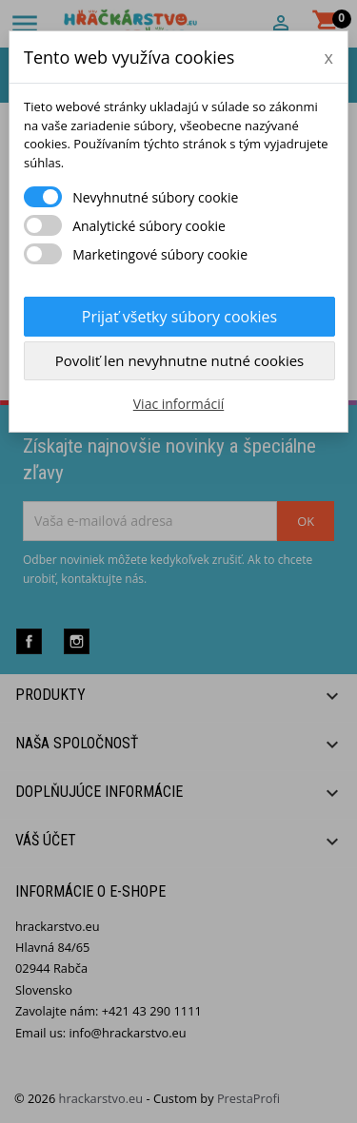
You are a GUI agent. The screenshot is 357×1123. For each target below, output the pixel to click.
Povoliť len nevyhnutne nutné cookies (180, 360)
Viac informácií (179, 404)
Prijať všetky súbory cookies (179, 316)
